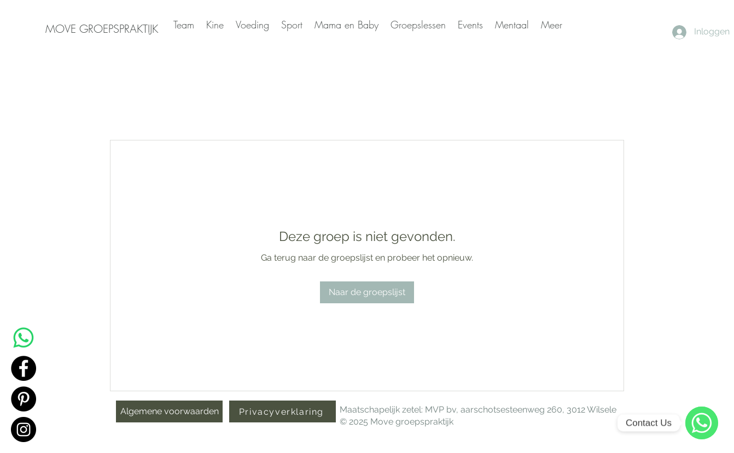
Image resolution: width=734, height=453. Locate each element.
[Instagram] (23, 429)
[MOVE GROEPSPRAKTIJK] (101, 29)
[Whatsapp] (23, 337)
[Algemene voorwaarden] (169, 411)
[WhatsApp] (701, 423)
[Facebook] (23, 368)
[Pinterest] (23, 398)
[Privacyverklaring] (282, 411)
